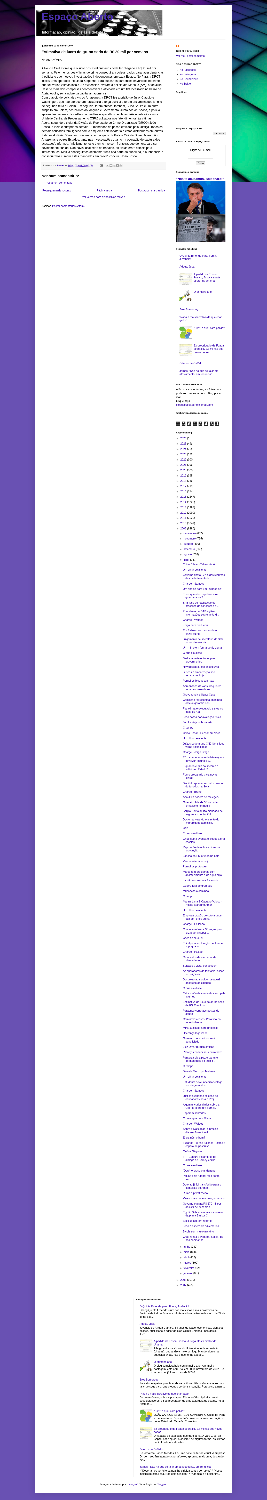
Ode (185, 828)
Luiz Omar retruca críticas (198, 1046)
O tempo (188, 727)
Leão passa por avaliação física (202, 717)
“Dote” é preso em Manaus (199, 1170)
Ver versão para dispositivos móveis (103, 197)
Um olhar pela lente (195, 569)
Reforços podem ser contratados (202, 1052)
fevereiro (189, 1268)
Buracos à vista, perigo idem (200, 965)
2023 (183, 454)
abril (187, 1257)
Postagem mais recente (56, 190)
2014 (183, 502)
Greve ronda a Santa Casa (199, 694)
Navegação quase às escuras (201, 666)
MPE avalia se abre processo (200, 1027)
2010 (183, 523)
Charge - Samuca (193, 583)
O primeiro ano (203, 291)
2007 (183, 1285)
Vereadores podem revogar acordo (204, 1198)
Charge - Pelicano (194, 924)
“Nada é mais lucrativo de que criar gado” (165, 1393)
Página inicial (105, 190)
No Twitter (185, 83)
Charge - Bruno (192, 791)
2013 (183, 507)
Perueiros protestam (195, 866)
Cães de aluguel (193, 938)
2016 (183, 491)
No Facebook (187, 69)
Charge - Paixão (193, 951)
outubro (189, 543)
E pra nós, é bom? (194, 1137)
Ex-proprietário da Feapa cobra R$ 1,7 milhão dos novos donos (209, 348)
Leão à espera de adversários (201, 1226)
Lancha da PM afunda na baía (201, 855)
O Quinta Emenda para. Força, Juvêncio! (164, 1306)
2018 (183, 480)
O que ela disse (192, 652)
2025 (183, 443)
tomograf (132, 1484)
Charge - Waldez (193, 619)
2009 (183, 528)
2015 (183, 496)
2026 (183, 438)
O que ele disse (192, 833)
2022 (183, 459)
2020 (183, 470)
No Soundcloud (188, 79)
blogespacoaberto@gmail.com (194, 404)
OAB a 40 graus (192, 1151)
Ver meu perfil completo (190, 55)
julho (187, 559)
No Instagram (187, 74)
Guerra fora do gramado (197, 885)
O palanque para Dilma (197, 1118)
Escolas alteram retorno (197, 1220)
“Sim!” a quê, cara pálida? (209, 328)
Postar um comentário (59, 182)
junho (187, 1246)
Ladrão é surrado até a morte (200, 880)
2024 (183, 449)
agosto (188, 554)
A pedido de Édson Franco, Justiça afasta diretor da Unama (207, 277)
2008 (183, 1279)
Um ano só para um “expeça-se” (202, 588)
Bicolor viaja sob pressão (198, 722)
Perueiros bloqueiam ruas (198, 680)
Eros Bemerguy (188, 309)
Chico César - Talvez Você (199, 564)
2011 (183, 518)
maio (187, 1252)
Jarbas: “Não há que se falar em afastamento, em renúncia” (176, 1466)
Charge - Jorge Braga (196, 752)
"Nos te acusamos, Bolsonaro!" (200, 179)
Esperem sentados (194, 1113)
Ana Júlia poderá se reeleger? (201, 797)
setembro (190, 549)
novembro (190, 538)
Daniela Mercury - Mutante (199, 1071)
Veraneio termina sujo (196, 861)
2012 (183, 512)
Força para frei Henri (195, 625)
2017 (183, 486)
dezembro (190, 533)
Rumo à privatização (195, 1193)
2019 (183, 475)
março (188, 1262)
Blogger (161, 1484)
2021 (183, 464)
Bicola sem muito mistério (198, 1231)
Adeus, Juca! (187, 266)
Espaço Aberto (77, 16)
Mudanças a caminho (196, 891)
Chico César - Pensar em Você (201, 733)
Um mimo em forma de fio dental (202, 647)
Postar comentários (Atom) (68, 206)
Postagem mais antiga (151, 190)
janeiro (188, 1273)
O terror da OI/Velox (191, 363)
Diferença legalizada (195, 1033)
